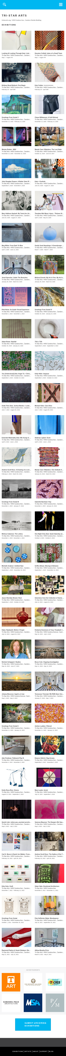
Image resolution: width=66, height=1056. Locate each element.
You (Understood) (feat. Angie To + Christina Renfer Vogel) (22, 374)
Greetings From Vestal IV (43, 309)
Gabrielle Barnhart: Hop (43, 502)
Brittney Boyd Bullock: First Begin (13, 85)
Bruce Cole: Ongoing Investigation (47, 662)
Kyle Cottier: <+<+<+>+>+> (44, 85)
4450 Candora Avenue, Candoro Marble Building (26, 696)
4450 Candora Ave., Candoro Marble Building (26, 20)
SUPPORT (43, 1051)
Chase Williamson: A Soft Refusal (46, 117)
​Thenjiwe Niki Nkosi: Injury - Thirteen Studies (50, 213)
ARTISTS (27, 1051)
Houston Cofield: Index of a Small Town (48, 53)
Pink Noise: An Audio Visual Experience (15, 309)
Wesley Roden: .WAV (9, 149)
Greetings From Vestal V (10, 117)
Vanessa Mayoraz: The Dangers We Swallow (50, 822)
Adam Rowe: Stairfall (9, 341)
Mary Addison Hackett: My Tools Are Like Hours (18, 213)
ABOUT (36, 1051)
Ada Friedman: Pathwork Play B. (13, 758)
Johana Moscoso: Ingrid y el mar (13, 694)
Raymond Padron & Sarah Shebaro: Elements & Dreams (21, 950)
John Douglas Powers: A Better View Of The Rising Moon (21, 181)
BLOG (51, 1051)
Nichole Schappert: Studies (11, 662)
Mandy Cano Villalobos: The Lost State (48, 149)
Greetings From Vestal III (10, 502)
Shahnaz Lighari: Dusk (43, 438)
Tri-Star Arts (5, 55)
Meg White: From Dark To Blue (12, 245)
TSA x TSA (38, 341)
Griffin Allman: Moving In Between (46, 566)
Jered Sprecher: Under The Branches (15, 277)
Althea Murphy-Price (42, 950)
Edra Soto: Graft (7, 886)
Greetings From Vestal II (10, 726)
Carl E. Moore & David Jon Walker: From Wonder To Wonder (22, 854)
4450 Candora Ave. (50, 888)
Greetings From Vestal (9, 918)
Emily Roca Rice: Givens (10, 790)
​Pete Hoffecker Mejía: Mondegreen (47, 918)
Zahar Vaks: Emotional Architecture (47, 886)
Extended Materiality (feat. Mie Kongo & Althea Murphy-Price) (23, 438)
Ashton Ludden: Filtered (43, 726)
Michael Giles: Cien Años (43, 406)
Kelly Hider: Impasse (42, 374)
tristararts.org (6, 20)
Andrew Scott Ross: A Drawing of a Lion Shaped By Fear (21, 470)
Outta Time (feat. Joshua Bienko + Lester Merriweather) (21, 406)
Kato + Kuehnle (40, 181)
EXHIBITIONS (18, 1051)
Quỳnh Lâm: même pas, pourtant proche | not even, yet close (23, 822)
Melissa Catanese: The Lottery (12, 534)
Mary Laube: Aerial (41, 790)
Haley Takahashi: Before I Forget (13, 630)
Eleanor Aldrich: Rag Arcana (44, 758)
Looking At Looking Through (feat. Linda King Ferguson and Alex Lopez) (27, 53)
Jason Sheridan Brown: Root (12, 598)
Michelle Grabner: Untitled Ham (12, 566)
